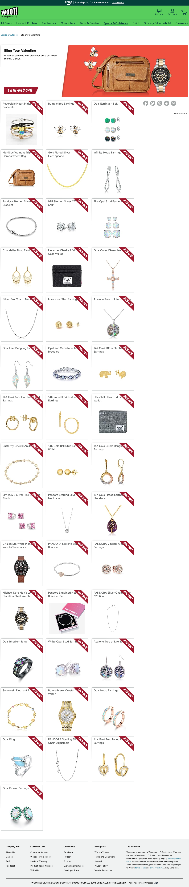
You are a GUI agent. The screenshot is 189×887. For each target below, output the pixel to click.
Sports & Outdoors (9, 35)
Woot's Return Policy (40, 857)
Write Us (34, 870)
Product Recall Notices (41, 866)
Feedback (10, 866)
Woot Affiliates (101, 852)
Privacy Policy (101, 866)
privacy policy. (156, 868)
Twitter (67, 857)
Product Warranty (38, 861)
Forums (159, 12)
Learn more (118, 2)
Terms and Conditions (104, 857)
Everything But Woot (74, 866)
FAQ (8, 861)
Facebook (68, 852)
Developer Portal (71, 870)
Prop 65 (98, 861)
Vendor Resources (103, 870)
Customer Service (39, 852)
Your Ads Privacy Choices (141, 883)
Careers (9, 857)
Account (172, 12)
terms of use (140, 868)
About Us (10, 852)
